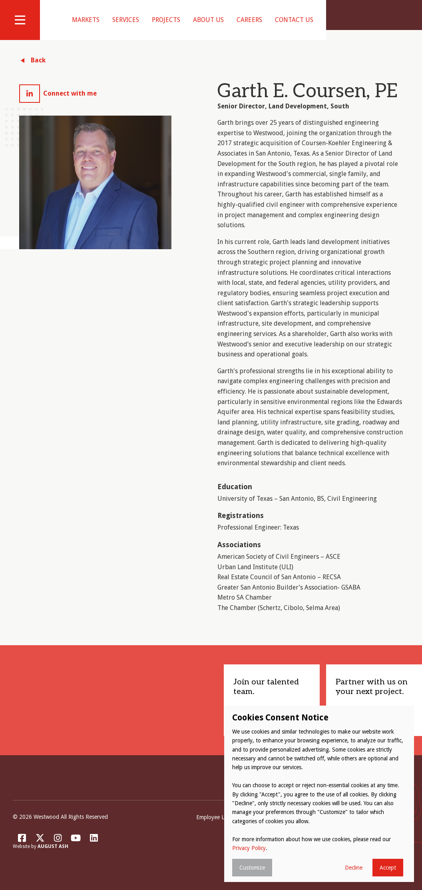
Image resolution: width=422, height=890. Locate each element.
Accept (388, 867)
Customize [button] (252, 867)
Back (38, 70)
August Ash (53, 857)
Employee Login (215, 827)
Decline (353, 867)
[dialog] (319, 794)
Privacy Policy (249, 848)
